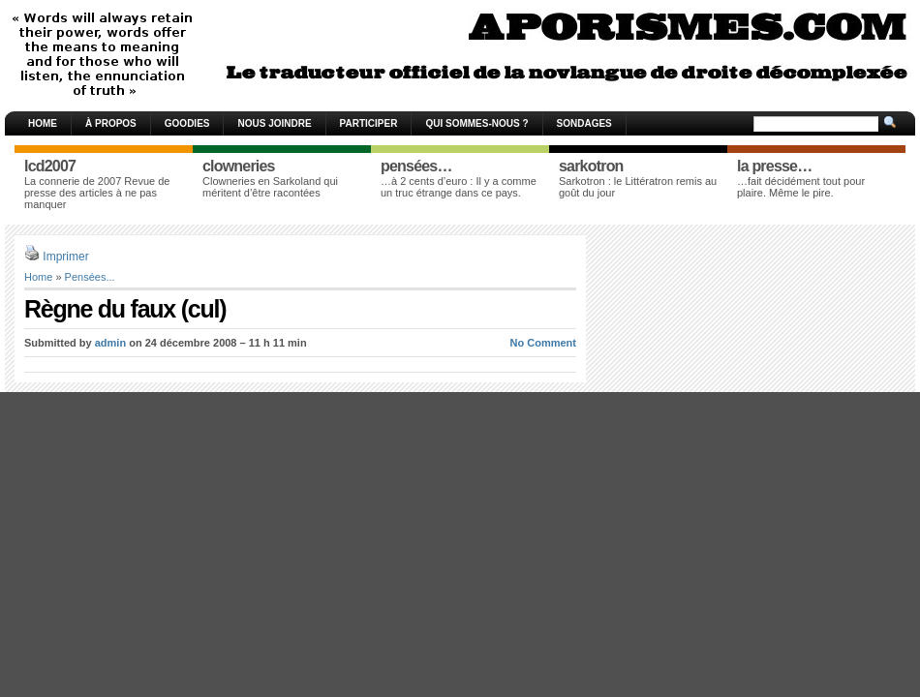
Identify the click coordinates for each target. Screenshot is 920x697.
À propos (111, 123)
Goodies (187, 123)
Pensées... (90, 277)
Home (42, 123)
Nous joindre (274, 123)
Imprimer (65, 256)
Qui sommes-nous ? (476, 123)
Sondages (584, 123)
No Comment (543, 342)
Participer (369, 123)
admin (110, 342)
